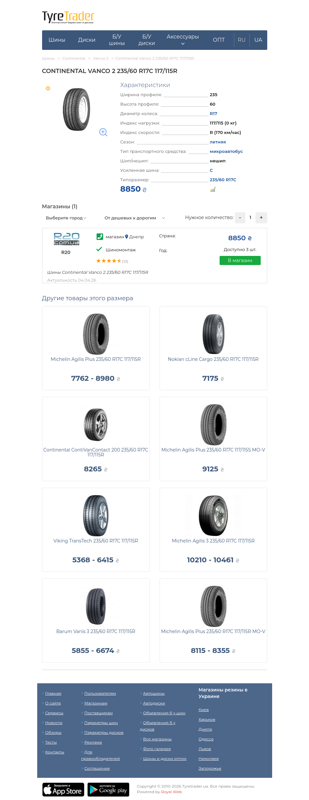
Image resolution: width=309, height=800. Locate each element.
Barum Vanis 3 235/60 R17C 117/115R (95, 631)
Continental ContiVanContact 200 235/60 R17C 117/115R (95, 452)
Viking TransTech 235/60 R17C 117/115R (96, 541)
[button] (183, 40)
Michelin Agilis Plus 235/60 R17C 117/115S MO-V (213, 450)
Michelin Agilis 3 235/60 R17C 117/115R (213, 541)
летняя (218, 141)
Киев (204, 709)
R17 (213, 113)
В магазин (240, 260)
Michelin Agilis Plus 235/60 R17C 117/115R (96, 359)
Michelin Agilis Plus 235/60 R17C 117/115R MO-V (213, 631)
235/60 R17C (223, 179)
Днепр (205, 729)
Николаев (209, 758)
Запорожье (210, 768)
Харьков (207, 719)
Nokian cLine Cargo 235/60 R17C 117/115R (213, 359)
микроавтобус (226, 151)
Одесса (206, 738)
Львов (205, 748)
